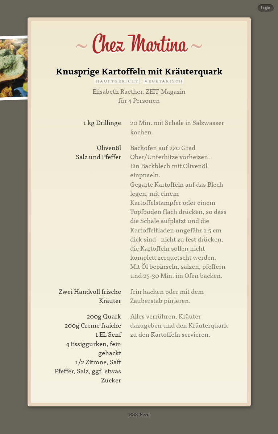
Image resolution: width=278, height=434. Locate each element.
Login (265, 8)
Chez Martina (139, 44)
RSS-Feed (139, 414)
